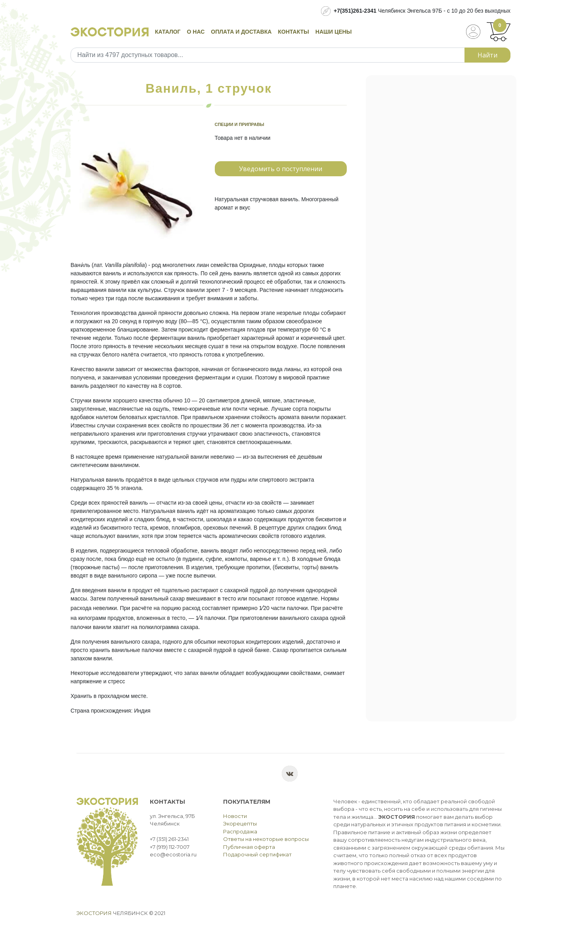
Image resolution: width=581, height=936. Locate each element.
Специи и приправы (239, 124)
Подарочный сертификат (257, 854)
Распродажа (240, 831)
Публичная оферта (249, 847)
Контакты (293, 32)
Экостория (94, 913)
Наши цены (333, 32)
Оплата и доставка (241, 32)
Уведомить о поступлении (280, 168)
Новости (235, 816)
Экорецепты (240, 823)
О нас (196, 32)
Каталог (168, 32)
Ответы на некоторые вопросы (266, 839)
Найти (487, 55)
